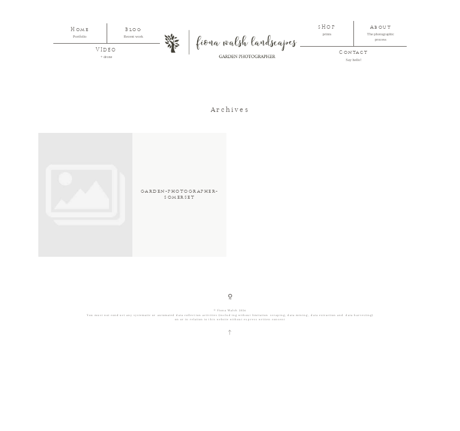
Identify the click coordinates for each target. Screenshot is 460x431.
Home (80, 30)
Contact (353, 53)
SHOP (326, 28)
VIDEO (106, 50)
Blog (133, 30)
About (381, 28)
